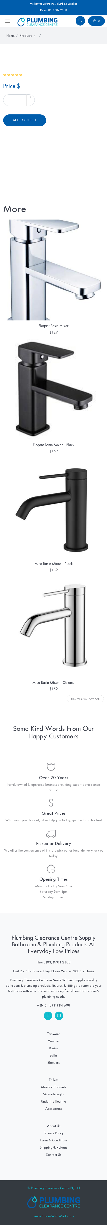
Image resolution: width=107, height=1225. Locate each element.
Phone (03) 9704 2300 (53, 10)
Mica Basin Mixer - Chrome (53, 682)
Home (11, 36)
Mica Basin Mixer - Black (54, 564)
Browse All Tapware (85, 698)
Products (26, 36)
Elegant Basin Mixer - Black (53, 445)
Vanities (53, 1041)
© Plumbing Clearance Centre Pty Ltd (53, 1188)
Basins (53, 1048)
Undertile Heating (53, 1101)
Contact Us (53, 1155)
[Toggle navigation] (7, 21)
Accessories (53, 1109)
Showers (53, 1063)
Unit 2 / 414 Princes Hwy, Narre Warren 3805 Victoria (53, 971)
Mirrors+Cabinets (53, 1087)
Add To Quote (25, 120)
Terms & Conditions (53, 1140)
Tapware (53, 1034)
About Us (53, 1126)
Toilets (53, 1080)
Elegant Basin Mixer (54, 326)
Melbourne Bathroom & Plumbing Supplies (53, 3)
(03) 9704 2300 (58, 962)
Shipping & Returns (53, 1147)
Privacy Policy (53, 1133)
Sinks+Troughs (53, 1094)
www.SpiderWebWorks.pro (53, 1216)
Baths (53, 1055)
